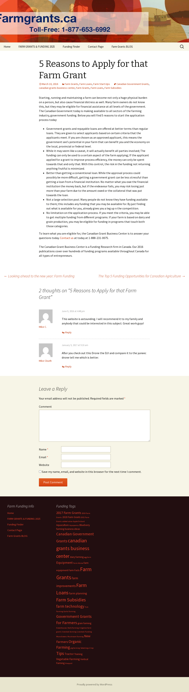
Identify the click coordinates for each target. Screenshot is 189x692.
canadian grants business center (57, 87)
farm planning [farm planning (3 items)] (78, 593)
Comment (45, 406)
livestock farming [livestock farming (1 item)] (69, 632)
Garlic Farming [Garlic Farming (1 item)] (69, 611)
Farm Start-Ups (101, 84)
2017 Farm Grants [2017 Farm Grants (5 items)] (68, 513)
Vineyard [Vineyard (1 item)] (68, 663)
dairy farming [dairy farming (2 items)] (77, 557)
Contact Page (96, 46)
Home (7, 46)
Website (44, 465)
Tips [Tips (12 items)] (60, 653)
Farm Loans (85, 84)
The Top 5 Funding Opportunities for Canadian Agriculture (141, 276)
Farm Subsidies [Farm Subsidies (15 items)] (71, 600)
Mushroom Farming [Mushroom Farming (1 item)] (75, 636)
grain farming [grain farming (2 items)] (84, 623)
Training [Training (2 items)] (78, 654)
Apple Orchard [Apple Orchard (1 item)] (79, 521)
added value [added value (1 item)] (67, 521)
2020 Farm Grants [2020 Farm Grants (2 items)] (71, 517)
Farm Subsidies (113, 87)
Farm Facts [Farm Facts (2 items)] (74, 570)
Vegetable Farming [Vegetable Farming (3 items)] (68, 659)
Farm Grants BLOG (122, 46)
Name (43, 449)
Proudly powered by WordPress (94, 684)
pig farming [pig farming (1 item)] (75, 648)
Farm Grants (71, 84)
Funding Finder (71, 46)
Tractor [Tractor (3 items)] (69, 654)
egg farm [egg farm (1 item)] (87, 557)
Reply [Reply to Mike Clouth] (68, 366)
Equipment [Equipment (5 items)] (64, 562)
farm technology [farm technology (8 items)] (70, 606)
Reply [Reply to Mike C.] (68, 332)
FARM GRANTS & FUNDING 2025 (36, 46)
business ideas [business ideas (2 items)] (72, 529)
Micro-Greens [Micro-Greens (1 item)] (61, 636)
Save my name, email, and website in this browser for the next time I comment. (91, 472)
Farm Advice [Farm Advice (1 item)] (78, 563)
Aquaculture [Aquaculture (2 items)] (62, 525)
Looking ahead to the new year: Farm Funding (39, 276)
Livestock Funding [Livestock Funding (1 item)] (84, 632)
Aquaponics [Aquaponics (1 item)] (74, 525)
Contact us (67, 238)
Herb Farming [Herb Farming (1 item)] (73, 628)
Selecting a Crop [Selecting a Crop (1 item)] (86, 648)
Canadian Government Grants (133, 84)
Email (43, 457)
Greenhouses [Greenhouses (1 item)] (61, 628)
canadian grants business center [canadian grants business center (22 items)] (72, 548)
